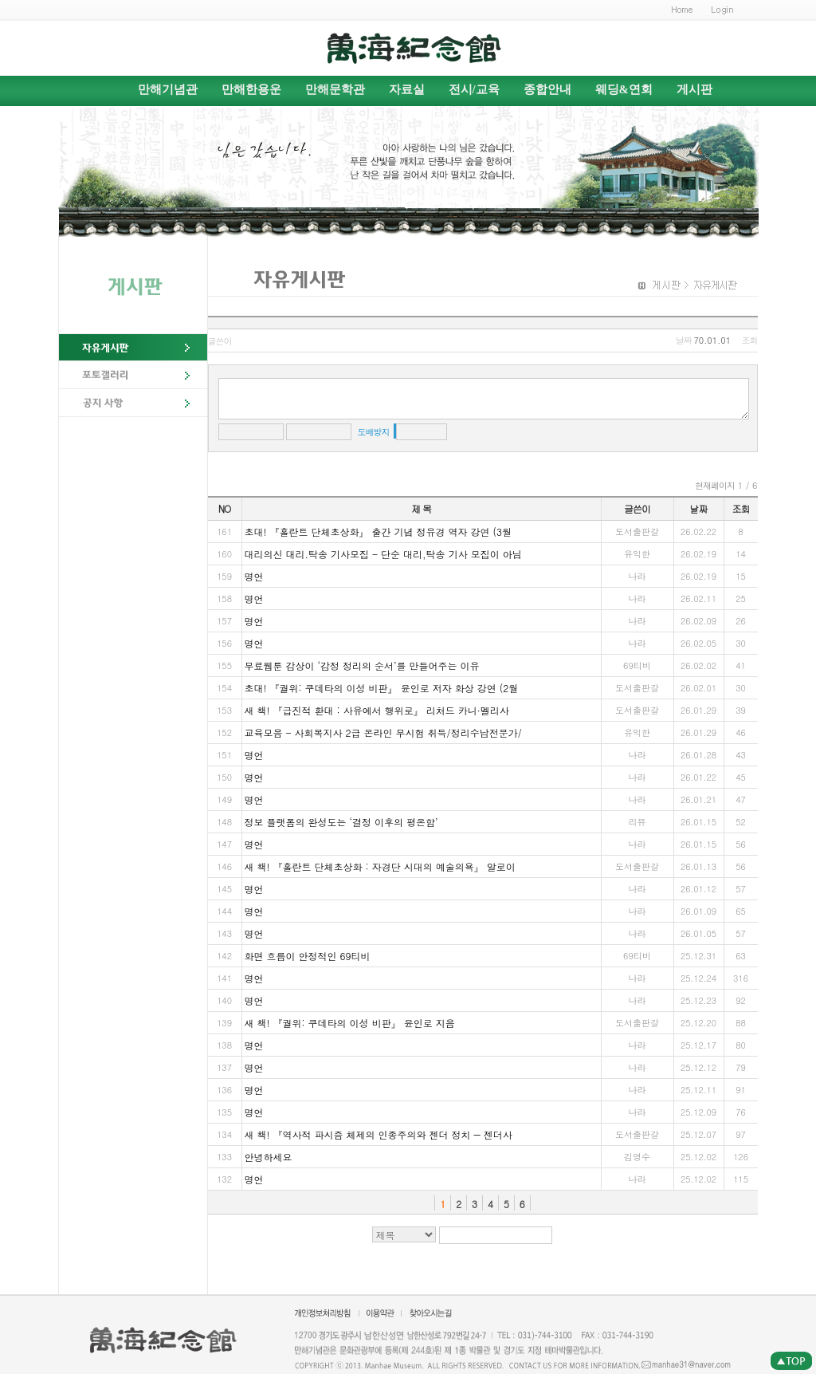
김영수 (637, 1157)
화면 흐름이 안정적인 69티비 (308, 956)
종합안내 (547, 89)
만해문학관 (335, 89)
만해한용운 (251, 89)
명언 (254, 576)
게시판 (694, 89)
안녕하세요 (268, 1156)
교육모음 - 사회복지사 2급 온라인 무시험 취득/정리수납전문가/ (383, 732)
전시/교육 (474, 89)
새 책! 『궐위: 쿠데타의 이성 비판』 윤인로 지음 (350, 1023)
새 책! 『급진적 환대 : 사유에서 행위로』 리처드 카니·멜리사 (377, 710)
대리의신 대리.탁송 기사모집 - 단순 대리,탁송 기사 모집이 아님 (383, 554)
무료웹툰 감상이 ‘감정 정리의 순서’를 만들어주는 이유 (362, 665)
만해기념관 (168, 89)
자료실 (407, 89)
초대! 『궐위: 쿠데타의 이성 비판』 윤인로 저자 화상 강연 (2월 (382, 688)
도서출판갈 (637, 531)
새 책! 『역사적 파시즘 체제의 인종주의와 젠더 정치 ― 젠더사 (378, 1134)
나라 (637, 576)
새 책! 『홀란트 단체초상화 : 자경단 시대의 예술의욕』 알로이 (380, 866)
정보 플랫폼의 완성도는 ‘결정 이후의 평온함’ (341, 822)
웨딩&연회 (624, 89)
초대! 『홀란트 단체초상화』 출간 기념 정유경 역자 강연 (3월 (378, 531)
